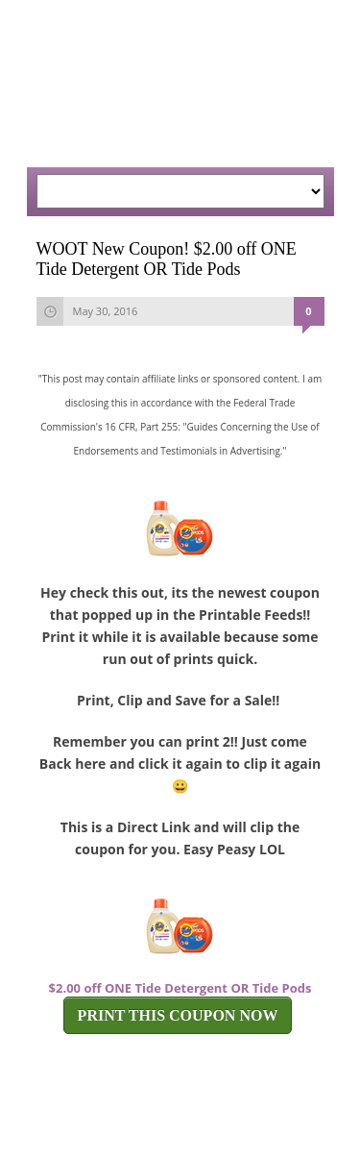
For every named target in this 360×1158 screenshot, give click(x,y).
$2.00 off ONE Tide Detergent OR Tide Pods (180, 988)
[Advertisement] (161, 96)
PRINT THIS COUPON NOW (178, 1015)
